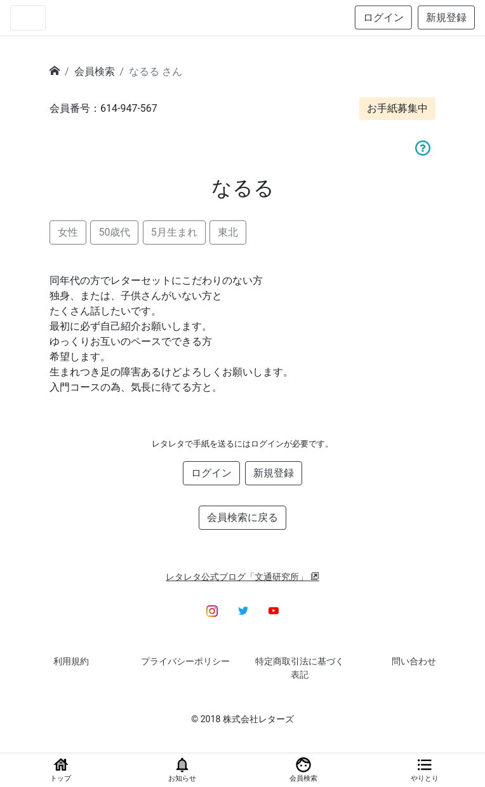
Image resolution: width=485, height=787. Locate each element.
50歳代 (114, 232)
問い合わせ (414, 661)
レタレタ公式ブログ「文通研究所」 (242, 577)
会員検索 (94, 71)
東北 (228, 232)
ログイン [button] (383, 17)
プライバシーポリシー (185, 661)
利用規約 (71, 661)
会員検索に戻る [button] (242, 517)
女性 (68, 232)
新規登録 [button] (446, 17)
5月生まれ (174, 232)
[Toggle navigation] (28, 17)
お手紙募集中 (397, 108)
